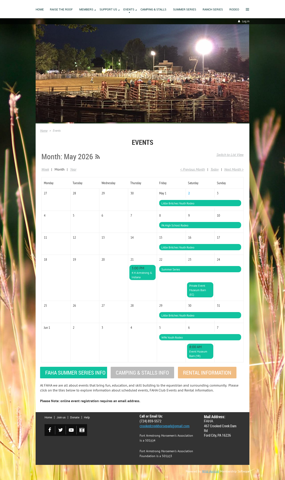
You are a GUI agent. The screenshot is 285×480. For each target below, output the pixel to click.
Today (214, 169)
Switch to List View (230, 154)
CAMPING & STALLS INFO (142, 372)
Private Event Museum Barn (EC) (197, 290)
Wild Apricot (210, 471)
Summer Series (170, 269)
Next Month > (234, 169)
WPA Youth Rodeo (172, 337)
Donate (74, 417)
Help (87, 417)
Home (43, 131)
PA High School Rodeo (174, 225)
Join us (61, 417)
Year (73, 169)
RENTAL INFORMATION (207, 372)
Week (45, 169)
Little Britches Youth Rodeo (177, 203)
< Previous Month (192, 169)
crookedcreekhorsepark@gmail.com (164, 426)
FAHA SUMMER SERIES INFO (75, 372)
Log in (245, 21)
